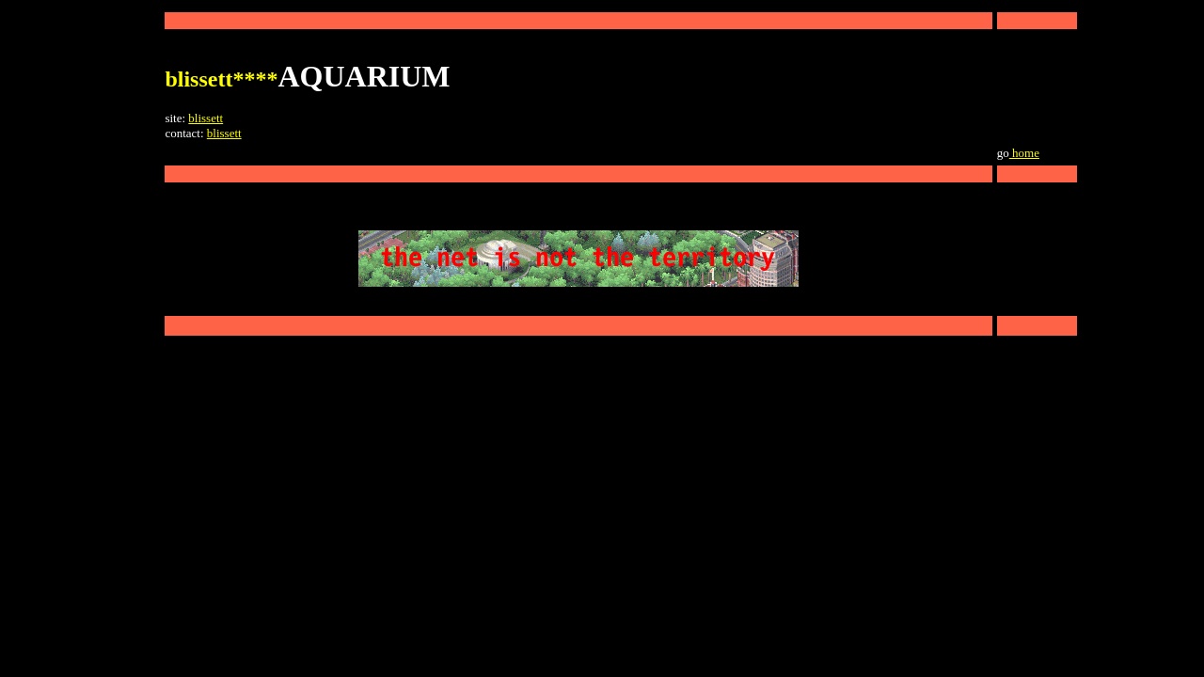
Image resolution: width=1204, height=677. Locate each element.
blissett (205, 118)
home (1024, 153)
